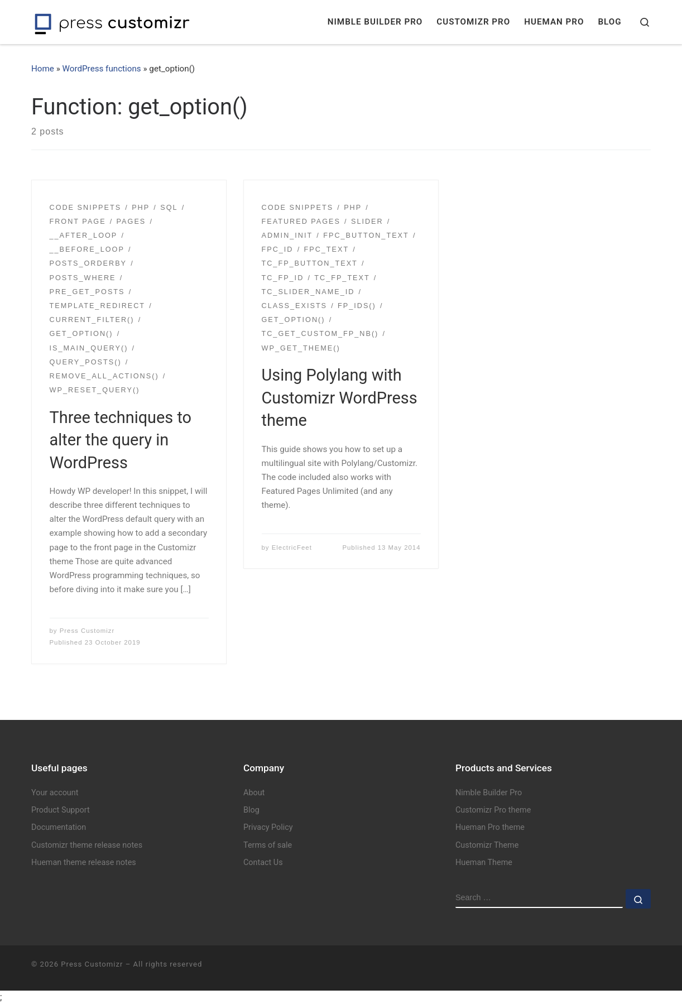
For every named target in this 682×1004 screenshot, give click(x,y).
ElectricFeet (292, 547)
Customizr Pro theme (493, 810)
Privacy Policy (268, 827)
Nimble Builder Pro (488, 793)
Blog (251, 810)
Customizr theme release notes (86, 845)
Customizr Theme (486, 845)
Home (42, 69)
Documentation (58, 827)
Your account (54, 793)
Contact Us (263, 862)
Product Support (60, 810)
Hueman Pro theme (490, 827)
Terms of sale (267, 845)
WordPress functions (102, 69)
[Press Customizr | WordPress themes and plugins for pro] (112, 22)
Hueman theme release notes (83, 862)
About (254, 793)
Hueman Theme (483, 862)
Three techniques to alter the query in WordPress (121, 440)
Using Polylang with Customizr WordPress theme (339, 398)
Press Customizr (87, 630)
